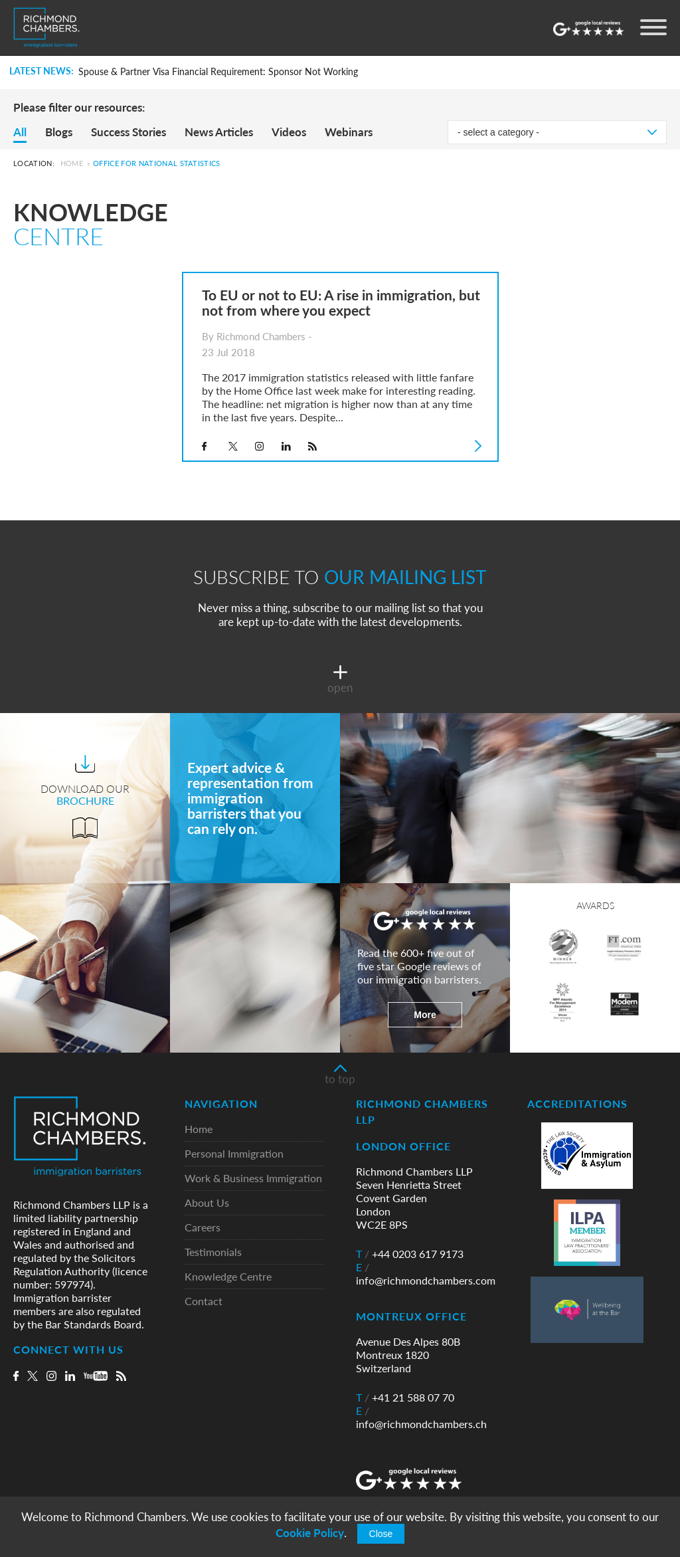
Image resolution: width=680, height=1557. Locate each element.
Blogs (58, 132)
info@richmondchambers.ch (421, 1417)
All (20, 132)
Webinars (349, 132)
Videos (289, 132)
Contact (203, 1301)
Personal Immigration (234, 1154)
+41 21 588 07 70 (405, 1397)
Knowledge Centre (228, 1277)
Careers (202, 1228)
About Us (207, 1203)
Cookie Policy (310, 1533)
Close (381, 1533)
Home (71, 163)
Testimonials (213, 1252)
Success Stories (128, 132)
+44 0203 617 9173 (410, 1254)
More (425, 1014)
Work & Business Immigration (253, 1179)
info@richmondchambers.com (425, 1274)
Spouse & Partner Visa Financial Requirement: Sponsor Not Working (218, 71)
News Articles (219, 132)
